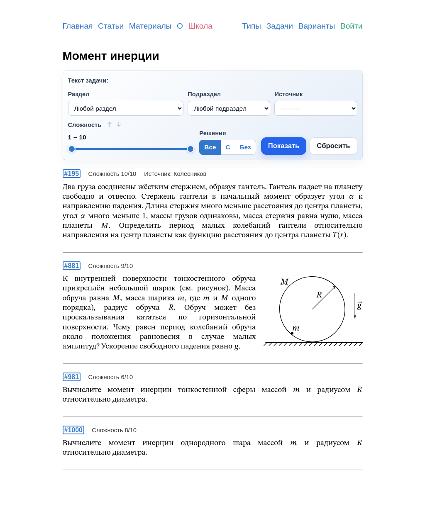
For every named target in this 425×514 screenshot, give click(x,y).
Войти (351, 26)
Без (245, 147)
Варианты (316, 26)
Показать (284, 146)
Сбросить (333, 146)
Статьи (111, 26)
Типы (251, 26)
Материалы (150, 26)
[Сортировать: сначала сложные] (119, 124)
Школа (200, 26)
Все (210, 147)
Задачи (279, 26)
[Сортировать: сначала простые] (109, 124)
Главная (78, 26)
